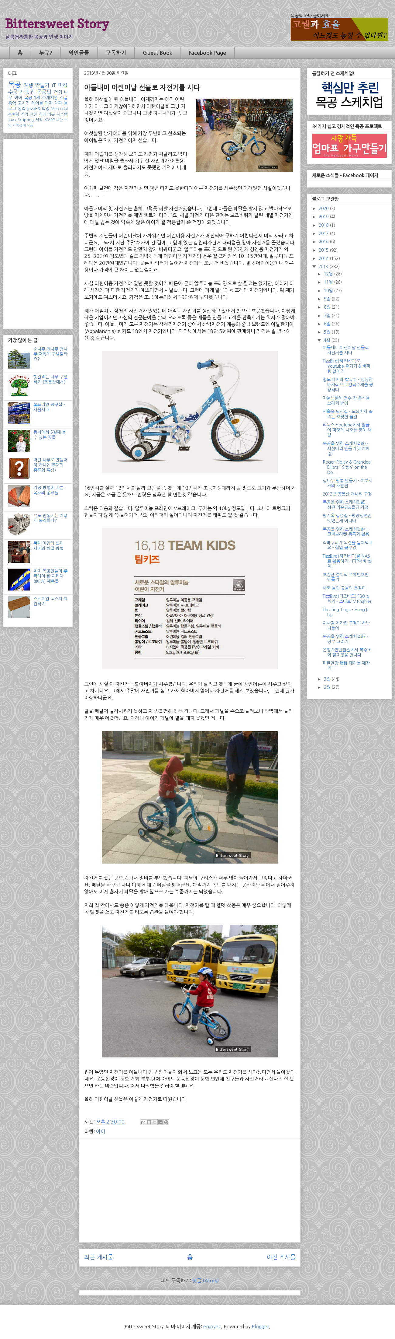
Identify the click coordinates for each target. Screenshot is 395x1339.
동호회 (13, 114)
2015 (324, 250)
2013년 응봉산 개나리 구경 (347, 494)
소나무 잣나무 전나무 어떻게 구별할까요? (50, 354)
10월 (329, 291)
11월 (329, 282)
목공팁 (44, 91)
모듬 (30, 125)
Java (12, 120)
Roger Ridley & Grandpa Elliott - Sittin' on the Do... (347, 467)
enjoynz (212, 1326)
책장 (46, 109)
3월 (327, 679)
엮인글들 (79, 53)
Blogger (260, 1326)
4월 (327, 340)
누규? (45, 53)
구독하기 (116, 53)
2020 (324, 208)
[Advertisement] (190, 1186)
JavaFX (33, 109)
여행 (28, 85)
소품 (64, 98)
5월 (327, 332)
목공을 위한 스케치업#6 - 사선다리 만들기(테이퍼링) (346, 448)
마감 (63, 85)
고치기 (23, 103)
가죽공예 (19, 125)
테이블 (37, 103)
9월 (327, 299)
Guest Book (157, 53)
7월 (327, 316)
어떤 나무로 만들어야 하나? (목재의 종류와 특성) (50, 465)
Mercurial (59, 109)
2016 (324, 242)
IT (54, 85)
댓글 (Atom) (205, 1280)
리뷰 (51, 114)
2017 (324, 233)
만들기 (42, 85)
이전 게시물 (281, 1257)
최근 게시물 (98, 1257)
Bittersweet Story (57, 23)
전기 (24, 114)
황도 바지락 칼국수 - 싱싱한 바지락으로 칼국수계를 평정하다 (348, 384)
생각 (22, 109)
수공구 (15, 91)
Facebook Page (207, 53)
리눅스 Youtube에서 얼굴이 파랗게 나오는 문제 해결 (347, 430)
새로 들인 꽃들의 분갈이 (344, 588)
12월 (329, 274)
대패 (58, 103)
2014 (324, 258)
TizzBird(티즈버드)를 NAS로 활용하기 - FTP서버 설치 (347, 561)
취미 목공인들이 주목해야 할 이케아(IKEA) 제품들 (50, 576)
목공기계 (32, 98)
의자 (49, 103)
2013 (323, 267)
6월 (327, 324)
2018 (324, 225)
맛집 (30, 91)
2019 (324, 217)
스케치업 (50, 98)
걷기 (58, 92)
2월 (327, 687)
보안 (59, 120)
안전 (33, 114)
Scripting (26, 120)
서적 (39, 120)
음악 (12, 103)
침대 (42, 114)
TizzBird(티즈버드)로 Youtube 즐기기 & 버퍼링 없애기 (346, 366)
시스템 (62, 114)
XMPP (49, 120)
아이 (100, 1131)
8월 (327, 307)
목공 (14, 84)
